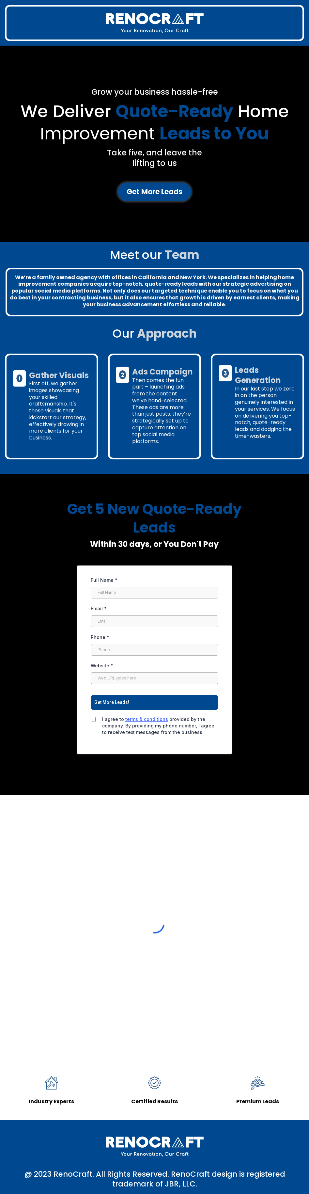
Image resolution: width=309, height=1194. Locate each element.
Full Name (104, 580)
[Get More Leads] (154, 192)
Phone (100, 637)
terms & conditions (146, 719)
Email (99, 608)
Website (102, 665)
